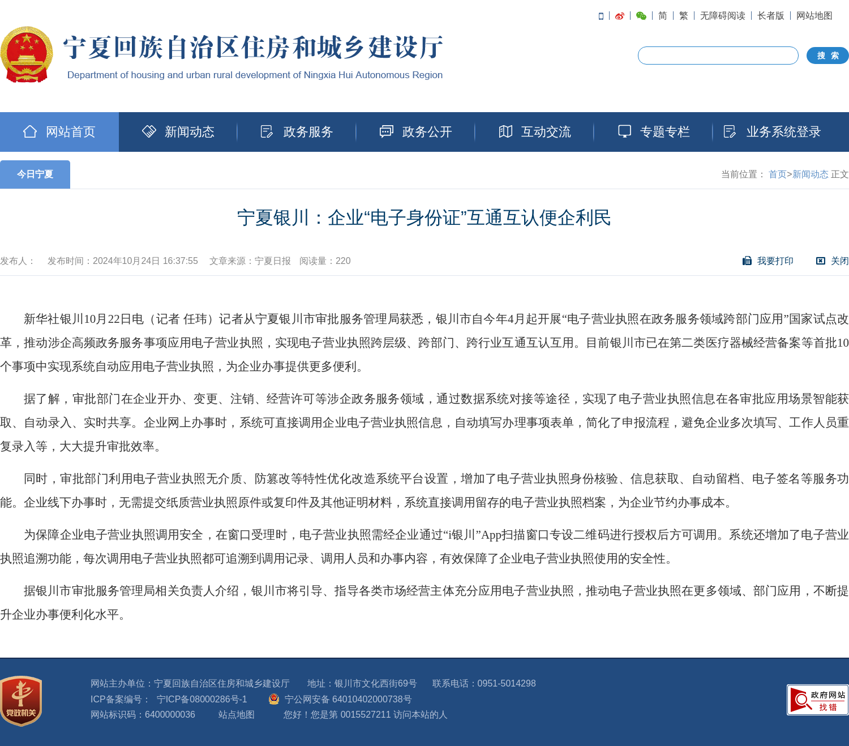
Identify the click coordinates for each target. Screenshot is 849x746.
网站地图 (814, 15)
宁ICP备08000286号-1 (202, 699)
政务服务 (297, 132)
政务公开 (416, 132)
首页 (778, 174)
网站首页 (59, 132)
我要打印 (768, 261)
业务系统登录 (772, 132)
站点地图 (236, 714)
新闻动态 (178, 132)
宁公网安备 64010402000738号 (348, 699)
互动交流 (535, 132)
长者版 (770, 15)
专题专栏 (654, 132)
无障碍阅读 (722, 15)
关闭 (832, 261)
